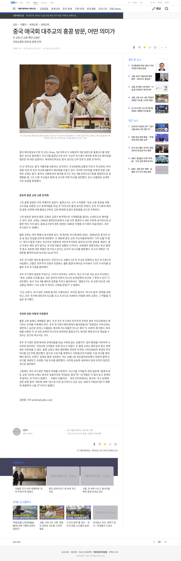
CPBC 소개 (113, 552)
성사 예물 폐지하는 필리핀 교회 (80, 430)
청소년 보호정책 (85, 552)
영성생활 (91, 8)
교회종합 (44, 8)
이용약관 (73, 552)
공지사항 (17, 542)
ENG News (115, 8)
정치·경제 (67, 8)
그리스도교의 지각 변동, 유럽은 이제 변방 (84, 433)
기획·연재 (79, 8)
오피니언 (102, 8)
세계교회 (55, 8)
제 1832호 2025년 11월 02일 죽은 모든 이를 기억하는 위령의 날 (51, 15)
